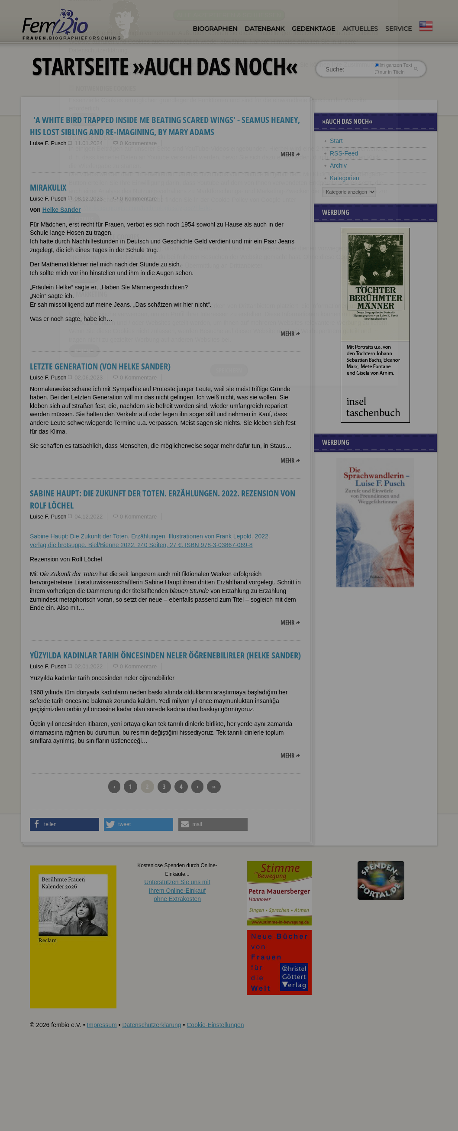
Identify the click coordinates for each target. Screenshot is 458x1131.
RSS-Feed (344, 153)
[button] (64, 824)
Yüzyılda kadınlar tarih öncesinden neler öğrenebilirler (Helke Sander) (165, 655)
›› (214, 786)
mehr (287, 154)
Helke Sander (61, 209)
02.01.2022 (88, 666)
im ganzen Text (393, 65)
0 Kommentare (138, 143)
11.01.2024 (88, 143)
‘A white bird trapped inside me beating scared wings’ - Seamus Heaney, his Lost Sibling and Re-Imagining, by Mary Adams (165, 126)
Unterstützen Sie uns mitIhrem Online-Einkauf (177, 890)
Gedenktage (313, 28)
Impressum (101, 1024)
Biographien (215, 28)
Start (336, 140)
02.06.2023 (88, 377)
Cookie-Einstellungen (215, 1024)
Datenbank (264, 28)
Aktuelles (360, 28)
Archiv (338, 165)
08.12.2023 (88, 198)
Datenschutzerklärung (151, 1024)
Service (398, 28)
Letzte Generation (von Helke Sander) (100, 366)
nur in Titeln (390, 72)
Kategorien (344, 178)
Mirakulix (48, 187)
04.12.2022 (88, 516)
